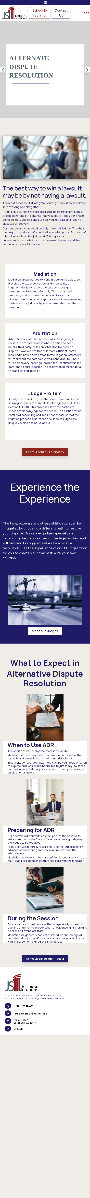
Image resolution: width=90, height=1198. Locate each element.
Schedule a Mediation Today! (45, 958)
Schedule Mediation (39, 13)
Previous (2, 69)
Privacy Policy (59, 998)
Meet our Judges (45, 631)
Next (87, 69)
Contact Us (61, 13)
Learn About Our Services (45, 452)
